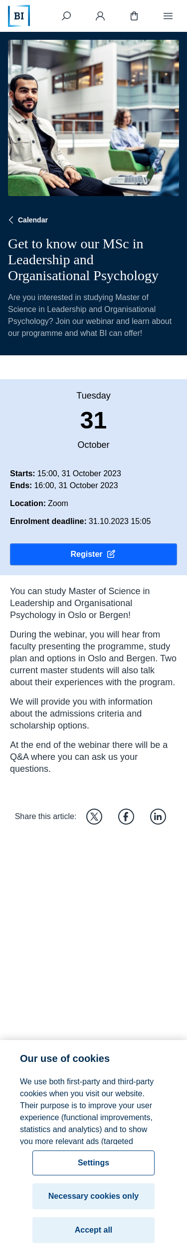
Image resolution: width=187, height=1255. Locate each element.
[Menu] (168, 16)
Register (93, 554)
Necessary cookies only (93, 1203)
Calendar (27, 220)
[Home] (19, 16)
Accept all (94, 1237)
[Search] (66, 16)
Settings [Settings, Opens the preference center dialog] (93, 1169)
